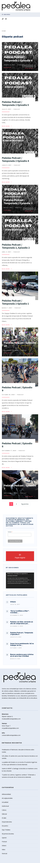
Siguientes (25, 504)
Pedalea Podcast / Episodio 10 (20, 344)
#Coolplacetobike (7, 798)
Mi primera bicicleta (8, 834)
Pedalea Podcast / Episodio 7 (20, 487)
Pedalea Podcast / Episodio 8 (17, 445)
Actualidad (5, 802)
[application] (20, 580)
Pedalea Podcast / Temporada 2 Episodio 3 (18, 201)
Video (3, 849)
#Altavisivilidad (6, 794)
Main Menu (6, 14)
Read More (30, 68)
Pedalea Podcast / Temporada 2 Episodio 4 (15, 159)
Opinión (4, 838)
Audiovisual (5, 806)
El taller (4, 818)
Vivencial (4, 853)
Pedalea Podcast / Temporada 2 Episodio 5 (15, 103)
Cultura (4, 810)
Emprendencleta (7, 822)
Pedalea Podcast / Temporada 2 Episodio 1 (15, 302)
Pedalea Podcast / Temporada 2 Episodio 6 (18, 58)
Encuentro (5, 826)
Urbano (4, 845)
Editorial (4, 814)
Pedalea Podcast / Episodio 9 (17, 389)
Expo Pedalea (6, 830)
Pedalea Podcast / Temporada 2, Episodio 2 (16, 246)
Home (4, 31)
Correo (10, 532)
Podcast (20, 65)
